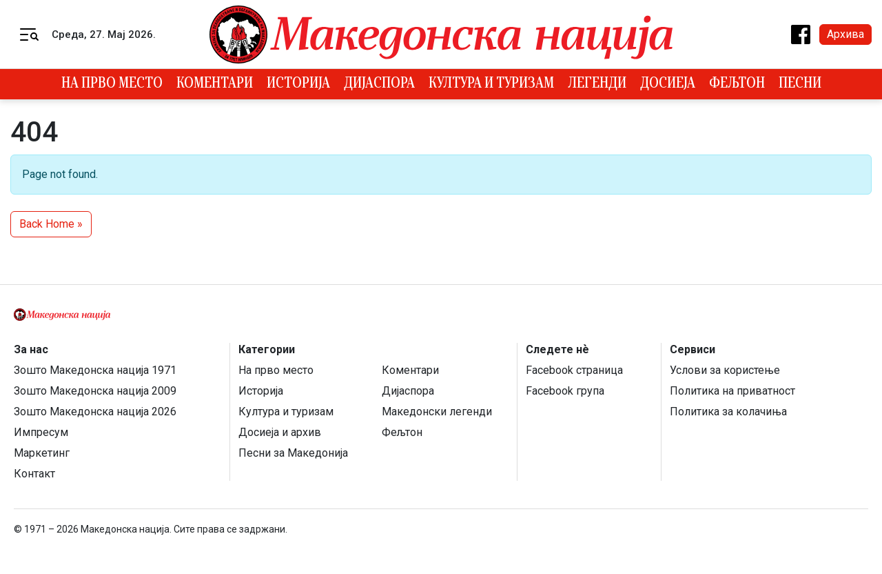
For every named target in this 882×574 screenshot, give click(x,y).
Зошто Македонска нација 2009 (95, 390)
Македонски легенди (437, 411)
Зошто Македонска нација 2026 (95, 411)
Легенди (597, 84)
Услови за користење (725, 370)
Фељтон (737, 84)
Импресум (41, 432)
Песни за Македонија (293, 452)
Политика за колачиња (728, 411)
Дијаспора (379, 84)
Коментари (214, 84)
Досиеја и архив (279, 432)
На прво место (112, 84)
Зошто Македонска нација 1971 (95, 370)
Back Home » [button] (51, 223)
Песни (800, 84)
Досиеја (667, 84)
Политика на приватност (732, 390)
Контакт (34, 473)
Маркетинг (42, 452)
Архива (845, 34)
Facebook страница (574, 370)
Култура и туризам (491, 84)
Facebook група (565, 390)
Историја (298, 84)
